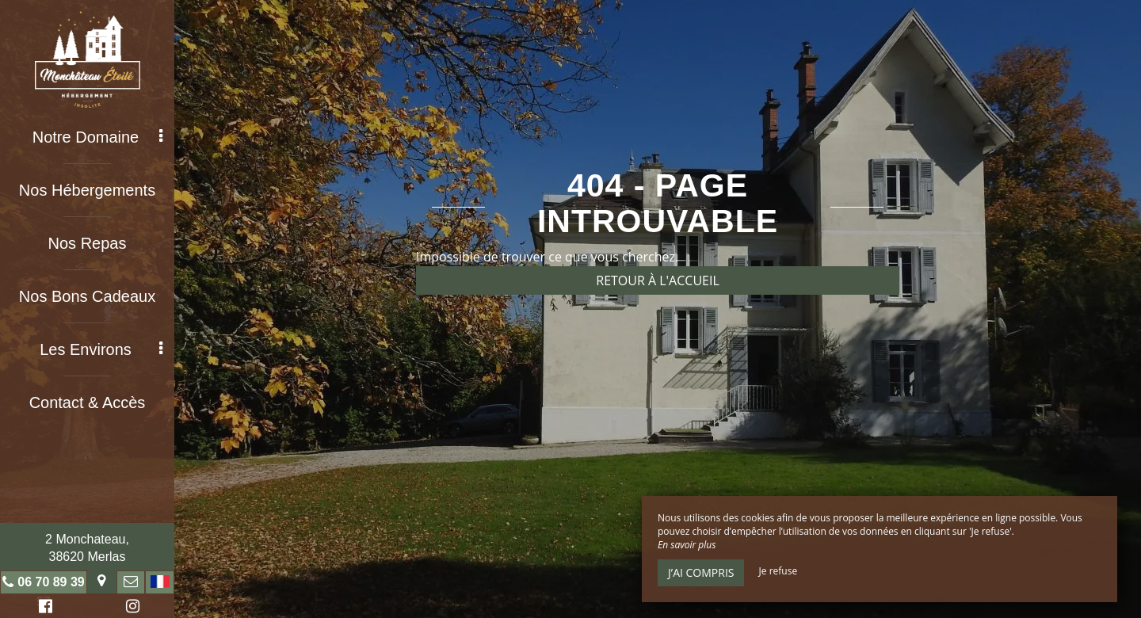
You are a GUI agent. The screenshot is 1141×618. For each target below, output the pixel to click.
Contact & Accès (87, 402)
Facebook (43, 608)
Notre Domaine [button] (97, 137)
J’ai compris (701, 572)
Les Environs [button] (101, 349)
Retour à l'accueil (657, 280)
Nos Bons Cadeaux (87, 296)
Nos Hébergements (87, 190)
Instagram (130, 608)
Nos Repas (87, 243)
